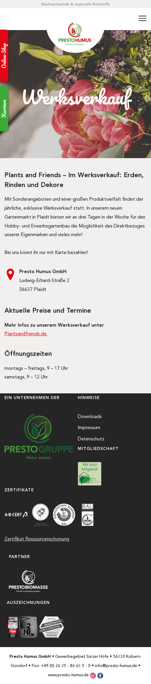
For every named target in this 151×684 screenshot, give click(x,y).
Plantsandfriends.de (26, 333)
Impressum (89, 427)
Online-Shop (4, 55)
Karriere (4, 109)
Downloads (90, 416)
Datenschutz (91, 439)
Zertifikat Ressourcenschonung (36, 539)
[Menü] (143, 19)
